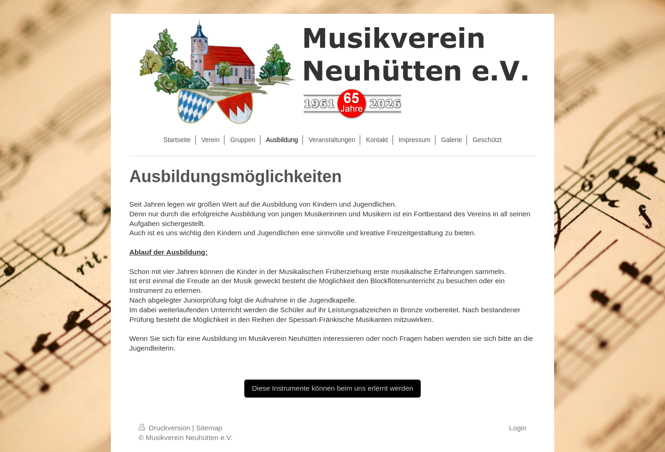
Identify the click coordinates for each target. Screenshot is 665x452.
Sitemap (209, 428)
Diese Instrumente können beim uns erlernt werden (332, 388)
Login (517, 428)
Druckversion (165, 428)
